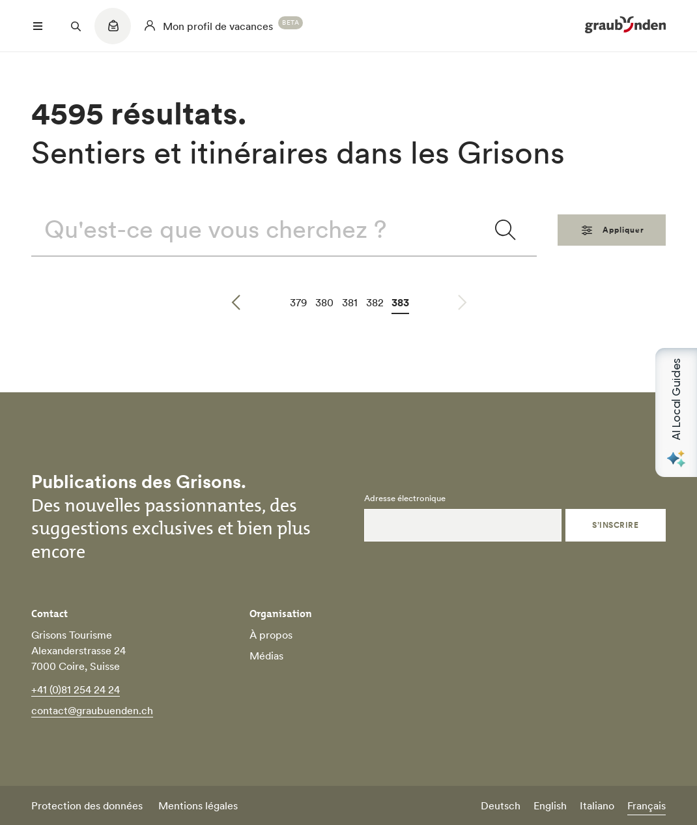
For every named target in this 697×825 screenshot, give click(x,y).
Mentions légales (198, 805)
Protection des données (87, 805)
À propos (270, 634)
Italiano (597, 805)
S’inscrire (615, 525)
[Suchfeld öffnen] (75, 26)
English (550, 805)
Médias (266, 655)
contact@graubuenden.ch (92, 710)
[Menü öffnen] (38, 26)
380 (324, 302)
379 (298, 302)
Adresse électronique (405, 498)
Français (646, 805)
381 (350, 302)
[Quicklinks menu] (113, 32)
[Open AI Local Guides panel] (676, 412)
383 (400, 302)
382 (375, 302)
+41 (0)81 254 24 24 (75, 689)
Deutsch (500, 805)
